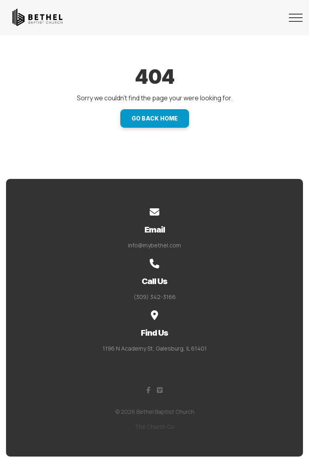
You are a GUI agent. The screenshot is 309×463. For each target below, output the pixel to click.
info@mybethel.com (154, 245)
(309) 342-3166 (155, 297)
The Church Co (155, 426)
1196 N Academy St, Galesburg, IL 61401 (155, 348)
